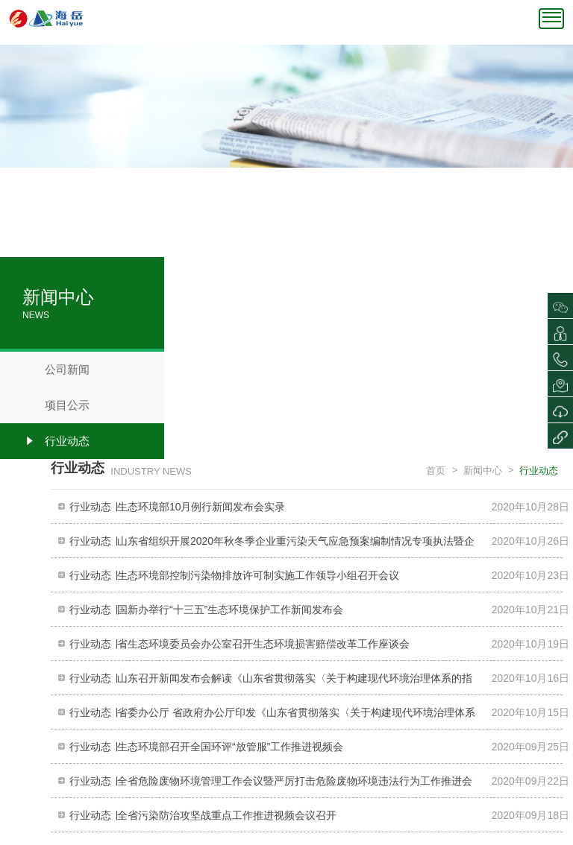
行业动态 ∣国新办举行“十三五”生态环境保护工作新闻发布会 (206, 609)
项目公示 (56, 405)
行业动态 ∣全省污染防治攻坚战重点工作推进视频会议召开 (202, 815)
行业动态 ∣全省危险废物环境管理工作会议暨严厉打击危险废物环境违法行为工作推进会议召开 (270, 785)
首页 (435, 470)
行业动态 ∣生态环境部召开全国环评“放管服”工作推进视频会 (206, 747)
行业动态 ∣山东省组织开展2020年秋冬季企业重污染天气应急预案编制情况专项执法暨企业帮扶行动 (272, 545)
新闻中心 (482, 470)
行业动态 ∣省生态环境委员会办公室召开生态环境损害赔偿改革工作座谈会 (239, 644)
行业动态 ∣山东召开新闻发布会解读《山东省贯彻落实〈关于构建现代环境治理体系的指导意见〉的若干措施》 (270, 682)
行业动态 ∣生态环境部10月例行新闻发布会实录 (177, 507)
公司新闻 (56, 369)
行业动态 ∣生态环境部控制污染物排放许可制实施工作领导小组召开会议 (234, 575)
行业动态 (56, 441)
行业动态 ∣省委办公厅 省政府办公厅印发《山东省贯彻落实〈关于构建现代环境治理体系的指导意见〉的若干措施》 (272, 716)
